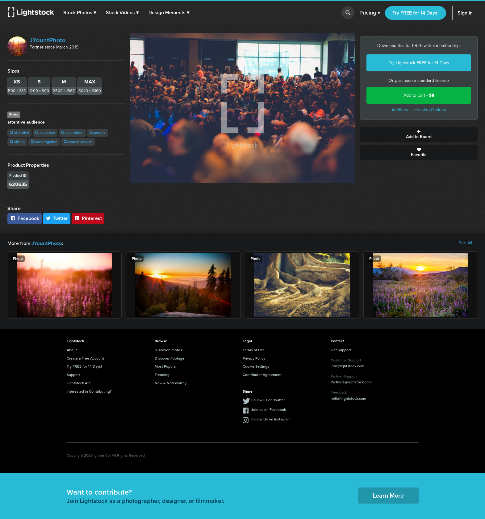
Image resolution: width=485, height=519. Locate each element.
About (72, 349)
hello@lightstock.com (348, 398)
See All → (468, 243)
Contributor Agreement (262, 374)
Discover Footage (169, 358)
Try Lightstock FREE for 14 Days (419, 63)
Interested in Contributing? (89, 391)
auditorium (72, 132)
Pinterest (88, 218)
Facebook (24, 218)
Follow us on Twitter (268, 400)
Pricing (369, 13)
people (98, 132)
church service (78, 142)
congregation (44, 142)
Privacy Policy (254, 358)
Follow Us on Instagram (271, 419)
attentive (19, 132)
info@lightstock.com (347, 366)
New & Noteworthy (170, 383)
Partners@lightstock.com (351, 382)
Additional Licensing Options (418, 110)
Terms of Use (254, 349)
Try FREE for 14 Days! (415, 12)
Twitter (56, 218)
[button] (80, 12)
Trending (162, 374)
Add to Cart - (418, 95)
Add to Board (418, 134)
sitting (17, 142)
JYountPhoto (47, 40)
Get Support (341, 349)
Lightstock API (78, 383)
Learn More (388, 495)
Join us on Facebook (268, 409)
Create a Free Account (85, 358)
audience (45, 132)
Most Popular (166, 366)
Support (73, 374)
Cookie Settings (256, 366)
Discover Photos (168, 349)
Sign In (465, 12)
